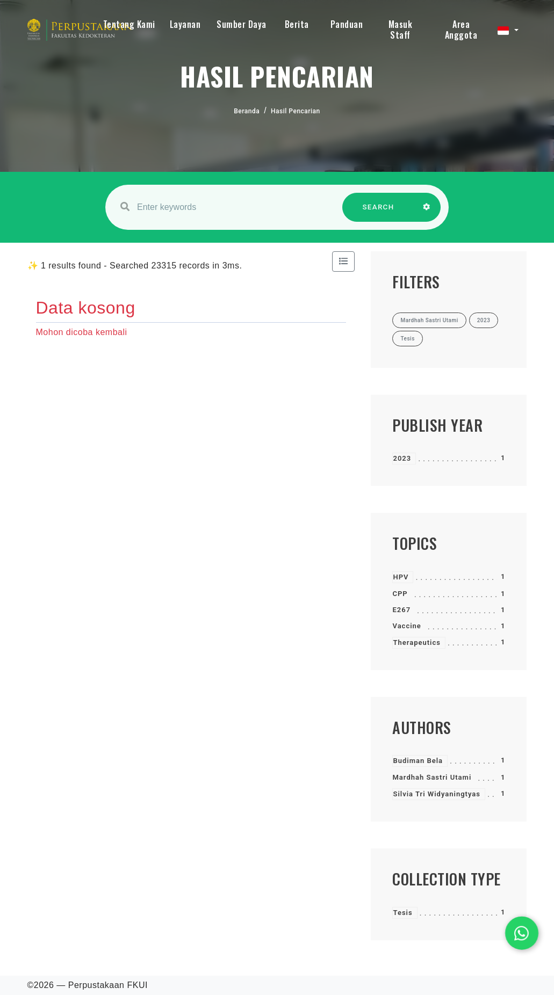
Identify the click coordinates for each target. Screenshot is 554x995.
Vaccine (406, 626)
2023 (402, 458)
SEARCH (378, 212)
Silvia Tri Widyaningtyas (436, 794)
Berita (297, 24)
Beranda (247, 111)
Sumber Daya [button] (242, 24)
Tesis (402, 913)
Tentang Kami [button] (129, 24)
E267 (401, 610)
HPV (400, 577)
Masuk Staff (400, 29)
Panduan (346, 24)
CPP (399, 594)
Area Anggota (461, 29)
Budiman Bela (418, 761)
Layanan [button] (185, 24)
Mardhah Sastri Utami (431, 777)
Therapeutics (416, 642)
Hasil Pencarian (295, 111)
